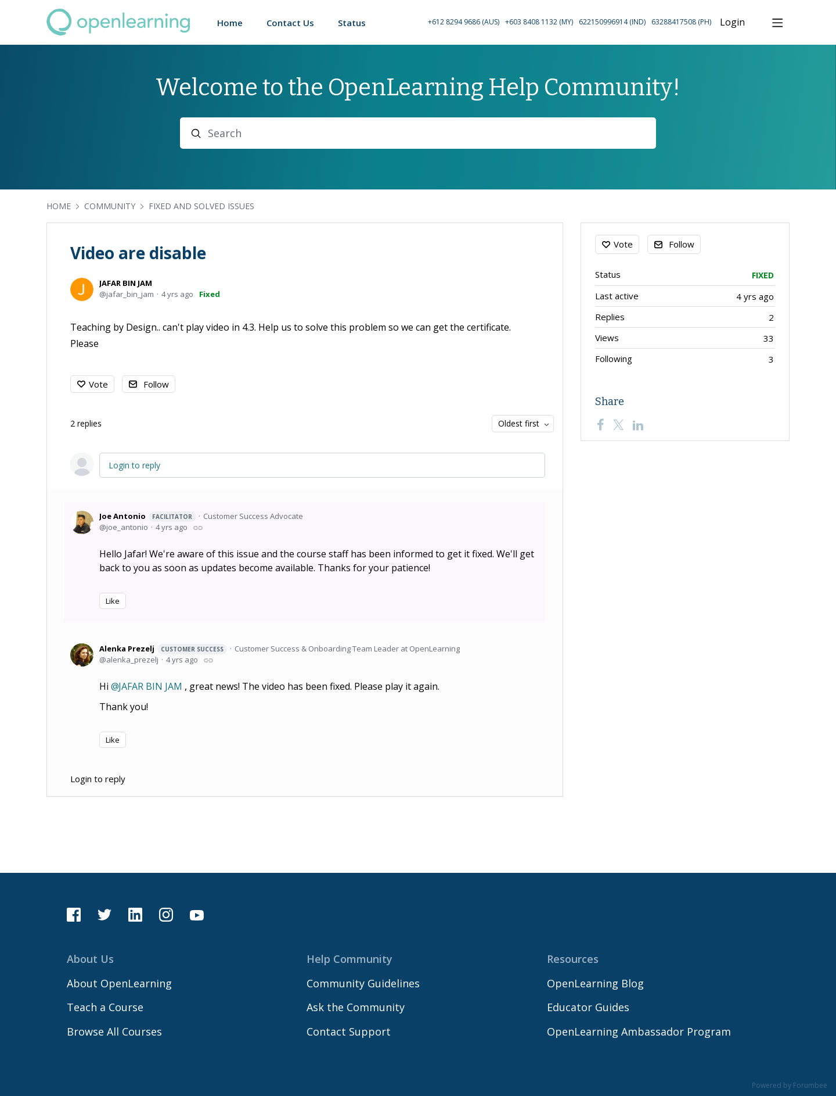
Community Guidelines (363, 983)
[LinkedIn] (638, 425)
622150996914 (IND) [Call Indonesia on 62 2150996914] (612, 22)
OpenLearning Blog (595, 983)
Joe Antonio (147, 516)
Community (109, 206)
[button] (569, 22)
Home (58, 206)
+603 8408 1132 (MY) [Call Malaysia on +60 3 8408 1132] (539, 22)
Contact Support (349, 1031)
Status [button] (352, 22)
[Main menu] (777, 22)
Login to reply (134, 465)
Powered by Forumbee (789, 1085)
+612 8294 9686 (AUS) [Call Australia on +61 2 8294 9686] (463, 22)
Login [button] (732, 22)
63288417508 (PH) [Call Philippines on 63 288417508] (681, 22)
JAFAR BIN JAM (125, 283)
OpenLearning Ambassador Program (639, 1031)
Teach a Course (105, 1007)
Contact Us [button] (290, 22)
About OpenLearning (119, 983)
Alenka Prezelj (163, 648)
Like (113, 601)
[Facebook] (600, 425)
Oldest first (518, 423)
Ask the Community (356, 1007)
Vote (98, 384)
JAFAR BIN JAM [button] (150, 686)
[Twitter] (618, 425)
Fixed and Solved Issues (201, 206)
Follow (156, 384)
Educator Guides (588, 1007)
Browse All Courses (114, 1031)
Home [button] (230, 22)
